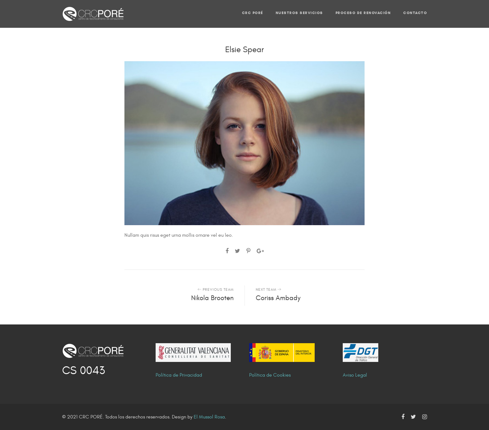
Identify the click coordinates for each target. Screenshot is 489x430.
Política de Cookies (270, 375)
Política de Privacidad (179, 375)
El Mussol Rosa (209, 417)
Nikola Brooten (212, 298)
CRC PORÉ (252, 12)
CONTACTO (415, 12)
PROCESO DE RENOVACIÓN (363, 12)
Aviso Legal (355, 375)
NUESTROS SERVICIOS (299, 12)
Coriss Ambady (278, 298)
